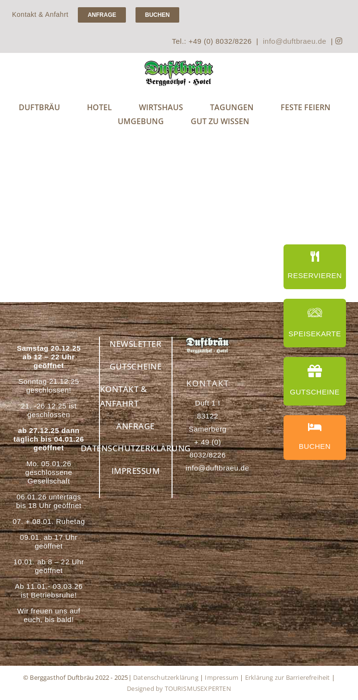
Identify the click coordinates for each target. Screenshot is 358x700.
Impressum (221, 677)
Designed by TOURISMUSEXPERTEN (179, 688)
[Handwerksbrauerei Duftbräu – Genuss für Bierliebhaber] (179, 64)
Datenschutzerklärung (165, 677)
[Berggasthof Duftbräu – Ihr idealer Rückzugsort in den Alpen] (207, 340)
